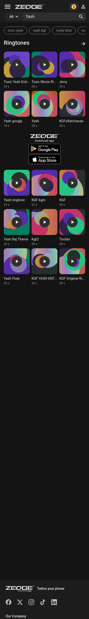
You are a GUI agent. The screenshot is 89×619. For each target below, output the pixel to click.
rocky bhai (64, 30)
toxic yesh (15, 30)
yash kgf (39, 30)
